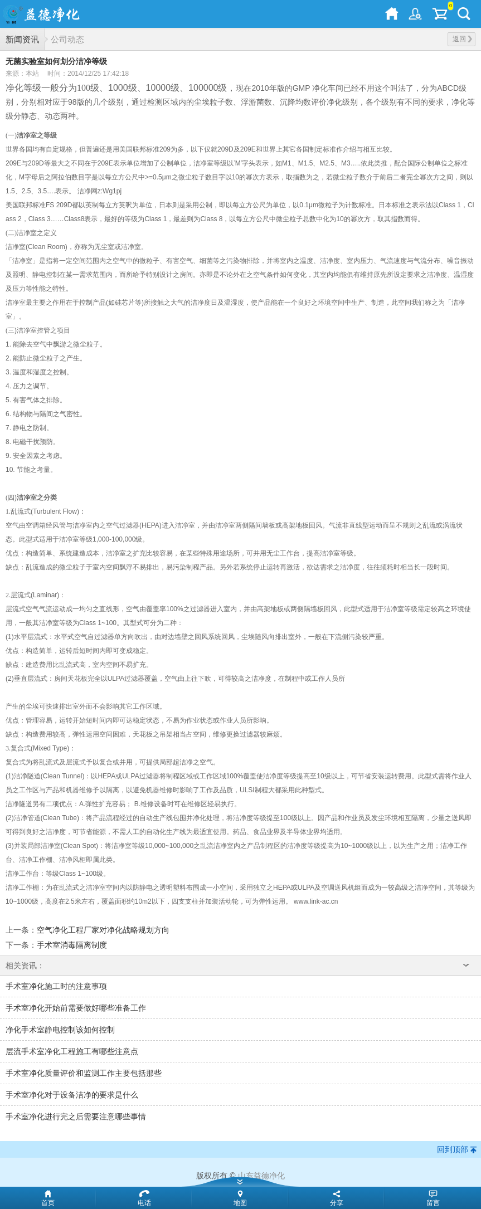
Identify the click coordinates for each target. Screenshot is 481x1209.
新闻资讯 (22, 39)
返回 (462, 39)
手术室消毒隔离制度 (72, 944)
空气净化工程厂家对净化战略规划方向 (103, 929)
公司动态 (67, 39)
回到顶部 (452, 1149)
